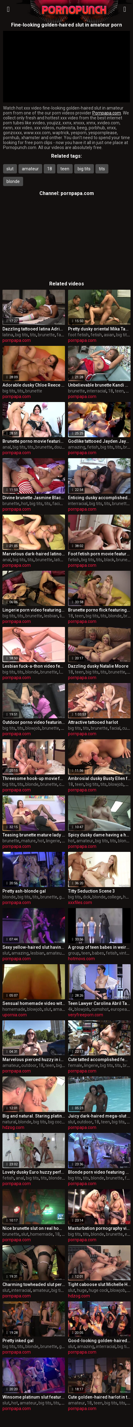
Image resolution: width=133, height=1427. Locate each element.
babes (98, 953)
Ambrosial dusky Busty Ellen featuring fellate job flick (99, 778)
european (120, 1009)
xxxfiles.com (80, 902)
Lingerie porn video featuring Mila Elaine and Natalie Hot (33, 610)
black (109, 559)
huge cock (98, 1290)
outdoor (29, 1065)
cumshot (100, 1009)
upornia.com (14, 1014)
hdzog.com (13, 1127)
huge (82, 1290)
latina (7, 334)
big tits (84, 168)
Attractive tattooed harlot (93, 722)
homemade (13, 1009)
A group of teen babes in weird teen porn (99, 947)
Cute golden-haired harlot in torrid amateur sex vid (99, 1397)
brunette (46, 334)
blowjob (32, 728)
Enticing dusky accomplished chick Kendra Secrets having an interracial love (99, 497)
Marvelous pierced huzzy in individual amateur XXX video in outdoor (33, 1059)
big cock (56, 1121)
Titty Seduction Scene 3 (91, 891)
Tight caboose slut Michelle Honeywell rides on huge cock (99, 1284)
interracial (96, 390)
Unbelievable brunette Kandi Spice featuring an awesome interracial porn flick (99, 385)
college (114, 896)
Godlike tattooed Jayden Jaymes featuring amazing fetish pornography (99, 441)
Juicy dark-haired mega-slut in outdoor (99, 1116)
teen (64, 168)
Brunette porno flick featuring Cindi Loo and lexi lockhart (99, 610)
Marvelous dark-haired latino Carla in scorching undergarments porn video (33, 553)
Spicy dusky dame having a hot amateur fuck (99, 834)
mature (28, 840)
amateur (30, 168)
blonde (13, 181)
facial (62, 334)
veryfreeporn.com (85, 1014)
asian (109, 334)
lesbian (51, 615)
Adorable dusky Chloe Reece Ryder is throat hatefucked (33, 385)
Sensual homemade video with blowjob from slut (33, 1003)
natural (9, 1121)
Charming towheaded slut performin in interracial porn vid (33, 1284)
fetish (96, 334)
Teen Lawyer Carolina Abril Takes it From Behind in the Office (99, 1003)
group (65, 896)
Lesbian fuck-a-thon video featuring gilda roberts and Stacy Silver (33, 666)
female (75, 1065)
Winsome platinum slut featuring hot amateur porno (33, 1397)
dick (87, 896)
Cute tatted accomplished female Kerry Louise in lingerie (99, 1059)
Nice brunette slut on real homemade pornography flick (33, 1228)
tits (102, 168)
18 (49, 168)
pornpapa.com (77, 193)
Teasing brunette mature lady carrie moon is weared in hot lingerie (33, 834)
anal (6, 447)
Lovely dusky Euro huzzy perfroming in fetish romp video (33, 1172)
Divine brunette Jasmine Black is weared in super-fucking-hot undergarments (33, 497)
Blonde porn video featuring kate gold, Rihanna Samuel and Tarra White (99, 1172)
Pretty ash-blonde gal (24, 891)
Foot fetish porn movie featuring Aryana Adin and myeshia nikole (99, 553)
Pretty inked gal (18, 1340)
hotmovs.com (81, 958)
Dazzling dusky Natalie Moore (98, 666)
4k (70, 1009)
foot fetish (78, 334)
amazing (76, 447)
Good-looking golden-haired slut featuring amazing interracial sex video (99, 1340)
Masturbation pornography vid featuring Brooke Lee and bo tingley (99, 1228)
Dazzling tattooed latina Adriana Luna (33, 328)
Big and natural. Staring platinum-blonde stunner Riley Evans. (33, 1116)
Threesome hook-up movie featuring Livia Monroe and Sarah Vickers (33, 778)
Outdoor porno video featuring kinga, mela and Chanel (33, 722)
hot (24, 503)
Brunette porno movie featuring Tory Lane (33, 441)
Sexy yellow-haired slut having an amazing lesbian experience (33, 947)
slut (10, 168)
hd (125, 896)
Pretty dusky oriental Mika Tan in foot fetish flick (99, 328)
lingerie (53, 840)
